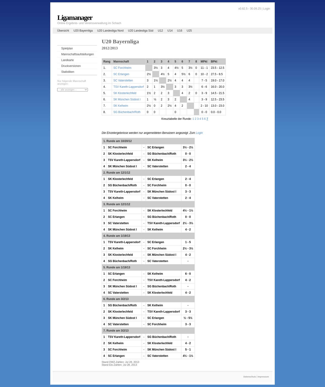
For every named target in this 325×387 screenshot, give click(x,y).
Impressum (263, 377)
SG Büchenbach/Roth (127, 112)
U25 (189, 30)
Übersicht (63, 30)
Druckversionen (71, 66)
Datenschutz (249, 377)
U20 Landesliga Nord (110, 30)
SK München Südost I (127, 99)
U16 (179, 30)
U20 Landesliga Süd (140, 30)
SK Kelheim (120, 105)
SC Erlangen (121, 74)
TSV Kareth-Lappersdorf (128, 86)
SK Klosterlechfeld (124, 93)
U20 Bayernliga (83, 30)
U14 (170, 30)
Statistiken (67, 71)
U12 (160, 30)
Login (266, 8)
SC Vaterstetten (123, 80)
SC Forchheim (122, 67)
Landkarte (67, 60)
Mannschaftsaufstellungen (77, 54)
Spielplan (67, 48)
